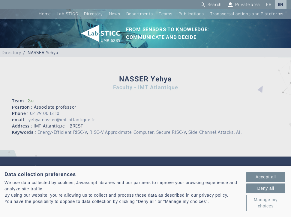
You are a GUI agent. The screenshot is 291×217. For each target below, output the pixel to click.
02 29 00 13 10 (44, 113)
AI (238, 132)
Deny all (265, 188)
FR (269, 4)
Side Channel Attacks (211, 132)
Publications (191, 14)
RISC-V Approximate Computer (121, 132)
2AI (31, 101)
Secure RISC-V (171, 132)
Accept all (266, 176)
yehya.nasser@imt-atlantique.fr (61, 119)
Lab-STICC (67, 14)
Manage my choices (266, 202)
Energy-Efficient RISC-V (62, 132)
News (114, 14)
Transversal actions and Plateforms (247, 14)
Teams (165, 14)
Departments (139, 14)
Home (45, 14)
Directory (93, 14)
